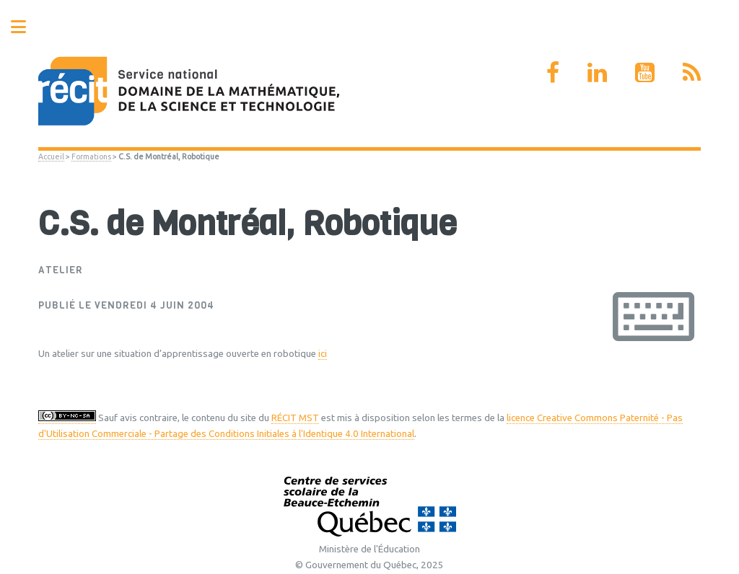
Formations (91, 156)
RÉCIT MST (295, 417)
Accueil (51, 156)
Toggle (26, 27)
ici (322, 353)
